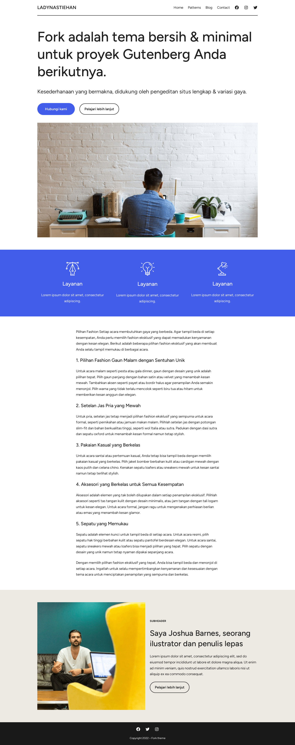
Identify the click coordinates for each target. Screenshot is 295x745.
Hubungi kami (56, 109)
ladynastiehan (56, 7)
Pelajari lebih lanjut (99, 109)
